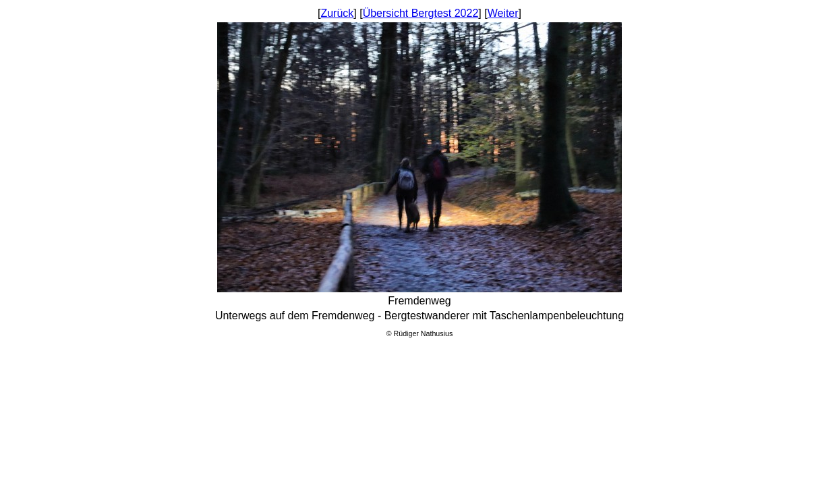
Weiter (503, 13)
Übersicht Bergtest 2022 (421, 13)
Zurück (336, 13)
